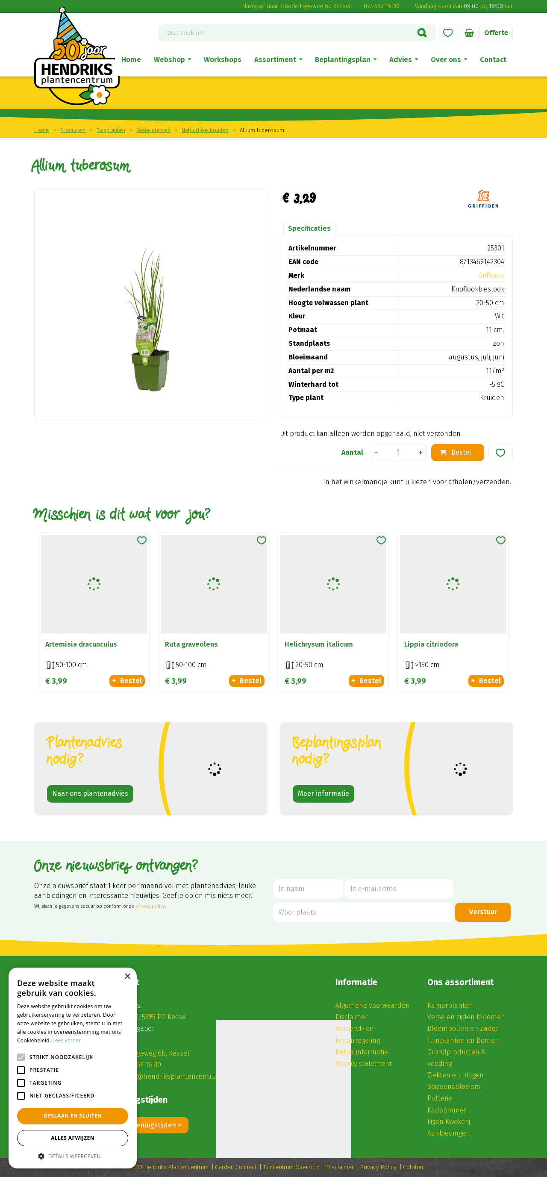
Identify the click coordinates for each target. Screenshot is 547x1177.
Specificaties (309, 228)
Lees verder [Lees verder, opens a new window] (67, 1040)
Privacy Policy (378, 1167)
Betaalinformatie (361, 1052)
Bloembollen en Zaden (463, 1028)
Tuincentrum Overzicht (291, 1167)
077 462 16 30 (382, 6)
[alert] (73, 1068)
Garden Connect (235, 1167)
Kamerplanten (450, 1005)
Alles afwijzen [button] (72, 1138)
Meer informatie (323, 793)
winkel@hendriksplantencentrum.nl (173, 1076)
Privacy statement (363, 1063)
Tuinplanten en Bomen (463, 1040)
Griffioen (491, 275)
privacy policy (150, 906)
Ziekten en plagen (455, 1075)
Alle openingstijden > (148, 1125)
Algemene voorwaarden (372, 1005)
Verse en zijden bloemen (466, 1017)
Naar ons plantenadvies (90, 793)
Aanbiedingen (448, 1133)
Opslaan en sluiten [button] (73, 1115)
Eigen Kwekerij (448, 1122)
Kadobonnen (447, 1110)
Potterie (439, 1098)
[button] (72, 1156)
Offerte (496, 33)
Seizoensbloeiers (453, 1087)
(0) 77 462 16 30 (138, 1065)
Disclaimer (351, 1017)
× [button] (127, 977)
